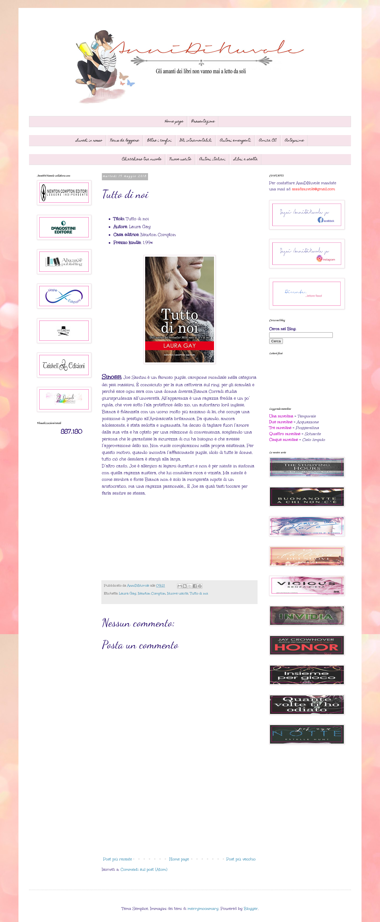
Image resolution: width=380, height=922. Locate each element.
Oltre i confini (159, 140)
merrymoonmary (203, 908)
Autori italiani (213, 159)
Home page (174, 121)
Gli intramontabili (196, 140)
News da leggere (124, 140)
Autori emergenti (235, 140)
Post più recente (117, 859)
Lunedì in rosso (89, 140)
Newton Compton (151, 593)
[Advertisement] (179, 811)
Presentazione (203, 121)
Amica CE (268, 140)
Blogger (251, 908)
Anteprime (294, 140)
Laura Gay (127, 593)
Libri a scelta (246, 159)
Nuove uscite (180, 159)
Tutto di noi (199, 593)
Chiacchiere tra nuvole (142, 159)
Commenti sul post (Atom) (144, 869)
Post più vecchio (241, 859)
